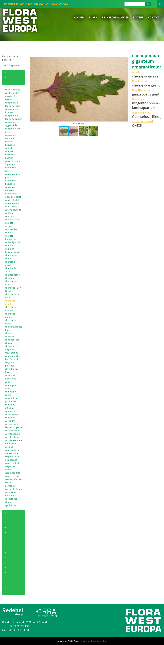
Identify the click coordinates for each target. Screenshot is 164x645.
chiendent (10, 336)
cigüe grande (11, 352)
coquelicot (10, 411)
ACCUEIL (79, 17)
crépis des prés (12, 472)
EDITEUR (138, 17)
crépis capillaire (13, 463)
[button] (32, 89)
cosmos (9, 446)
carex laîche (11, 206)
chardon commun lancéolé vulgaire (13, 249)
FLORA (93, 17)
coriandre (10, 420)
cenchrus (9, 216)
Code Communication (96, 641)
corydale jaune (12, 433)
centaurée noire (13, 219)
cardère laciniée (13, 200)
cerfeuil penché (13, 242)
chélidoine (10, 278)
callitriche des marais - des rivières (12, 96)
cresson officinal (13, 479)
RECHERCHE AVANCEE (115, 17)
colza (7, 382)
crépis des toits (12, 476)
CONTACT (153, 17)
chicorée (9, 333)
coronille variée (13, 430)
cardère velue (12, 203)
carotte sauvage (13, 209)
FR (160, 3)
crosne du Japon (13, 489)
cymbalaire (10, 505)
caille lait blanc (12, 89)
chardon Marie (12, 274)
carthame (10, 213)
